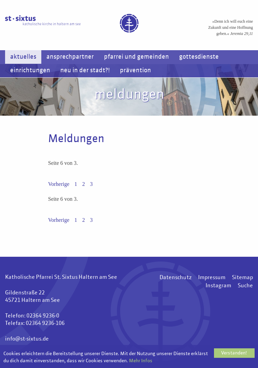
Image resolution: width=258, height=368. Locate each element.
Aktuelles (23, 57)
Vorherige (58, 184)
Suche (245, 286)
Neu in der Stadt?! (85, 70)
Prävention (135, 70)
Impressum (211, 277)
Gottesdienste (199, 57)
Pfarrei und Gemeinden (136, 57)
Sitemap (242, 277)
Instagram (218, 286)
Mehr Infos (140, 361)
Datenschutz (175, 277)
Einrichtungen (30, 70)
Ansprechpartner (70, 57)
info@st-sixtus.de (27, 339)
